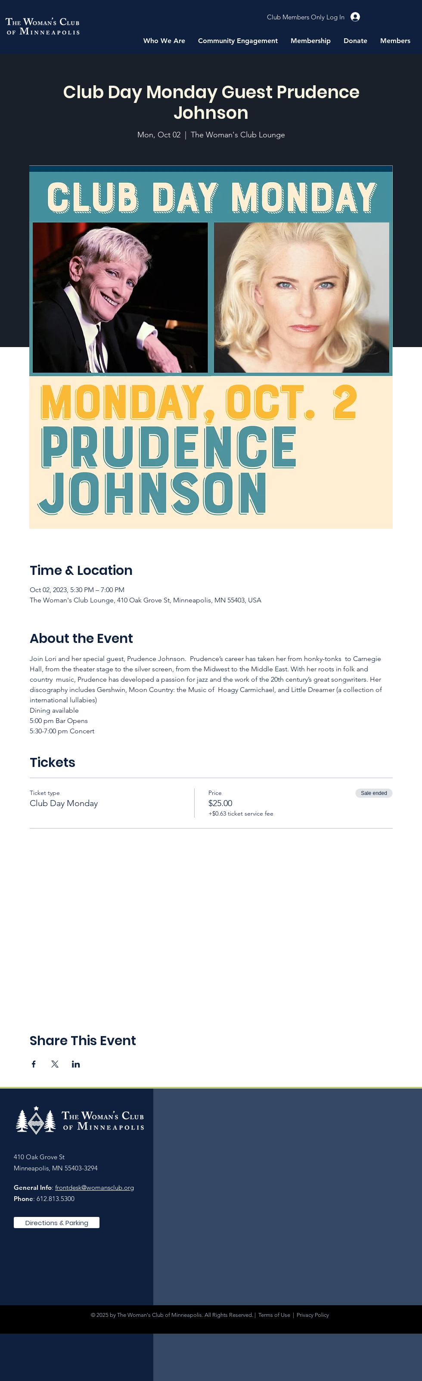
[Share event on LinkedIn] (76, 1064)
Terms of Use (274, 1315)
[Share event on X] (55, 1064)
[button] (164, 41)
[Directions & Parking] (56, 1222)
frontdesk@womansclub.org (94, 1187)
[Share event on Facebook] (34, 1064)
